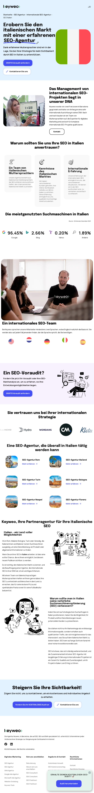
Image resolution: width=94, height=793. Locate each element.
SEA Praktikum (31, 784)
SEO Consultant (32, 773)
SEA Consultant (31, 776)
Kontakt (73, 765)
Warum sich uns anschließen (31, 768)
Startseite (7, 14)
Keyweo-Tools (9, 785)
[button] (89, 6)
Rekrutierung (30, 763)
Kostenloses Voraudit (55, 763)
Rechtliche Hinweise (77, 769)
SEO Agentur (19, 14)
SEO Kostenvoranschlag (56, 767)
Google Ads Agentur (11, 774)
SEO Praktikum (31, 780)
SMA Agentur (9, 770)
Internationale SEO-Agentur (39, 14)
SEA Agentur (8, 767)
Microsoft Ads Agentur (12, 778)
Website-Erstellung (11, 781)
